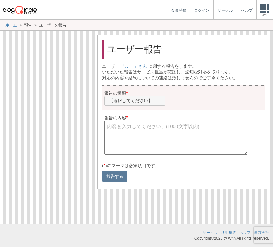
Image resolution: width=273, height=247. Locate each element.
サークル (210, 232)
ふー (129, 66)
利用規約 (228, 232)
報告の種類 (115, 93)
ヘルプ (245, 232)
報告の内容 (115, 118)
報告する (114, 176)
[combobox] (134, 101)
